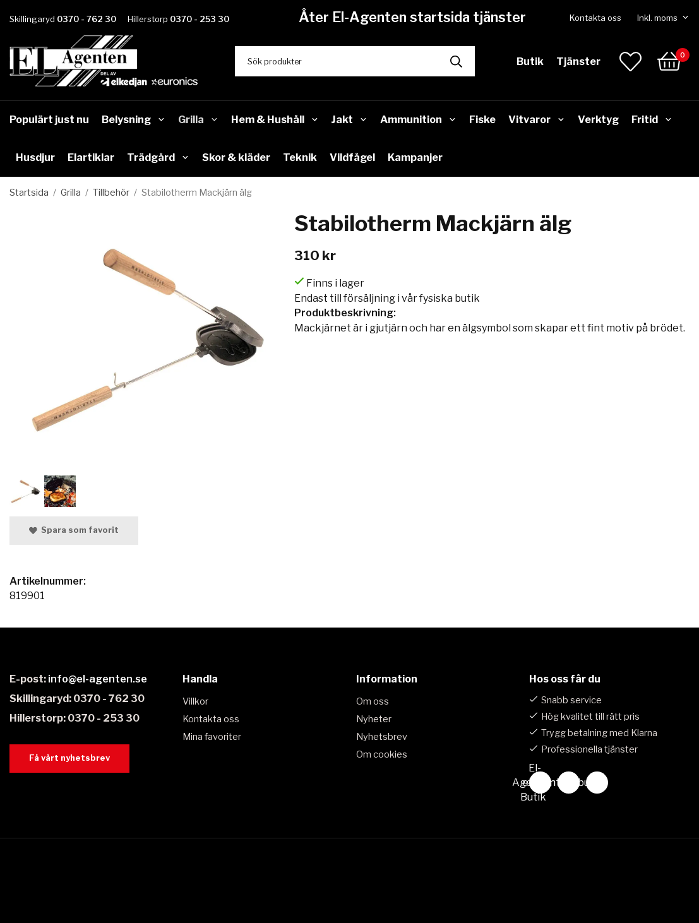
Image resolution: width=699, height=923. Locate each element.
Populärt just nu (49, 120)
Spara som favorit (74, 530)
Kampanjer (415, 158)
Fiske (482, 120)
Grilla (198, 120)
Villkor (195, 701)
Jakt (349, 120)
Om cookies (381, 754)
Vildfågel (352, 158)
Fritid (651, 120)
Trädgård (158, 158)
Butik (530, 62)
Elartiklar (91, 158)
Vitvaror (536, 120)
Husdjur (35, 158)
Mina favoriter (211, 736)
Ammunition (418, 120)
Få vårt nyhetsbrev (69, 758)
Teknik (300, 158)
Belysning (133, 120)
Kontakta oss (595, 18)
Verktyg (598, 120)
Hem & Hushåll (275, 120)
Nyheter (373, 719)
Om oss (372, 701)
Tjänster (578, 62)
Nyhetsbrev (381, 736)
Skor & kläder (236, 158)
